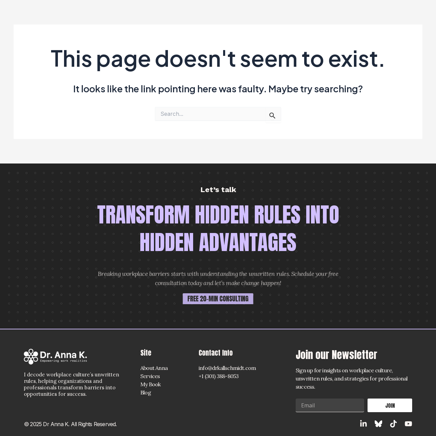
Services (150, 376)
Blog (145, 392)
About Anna (154, 367)
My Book (150, 384)
